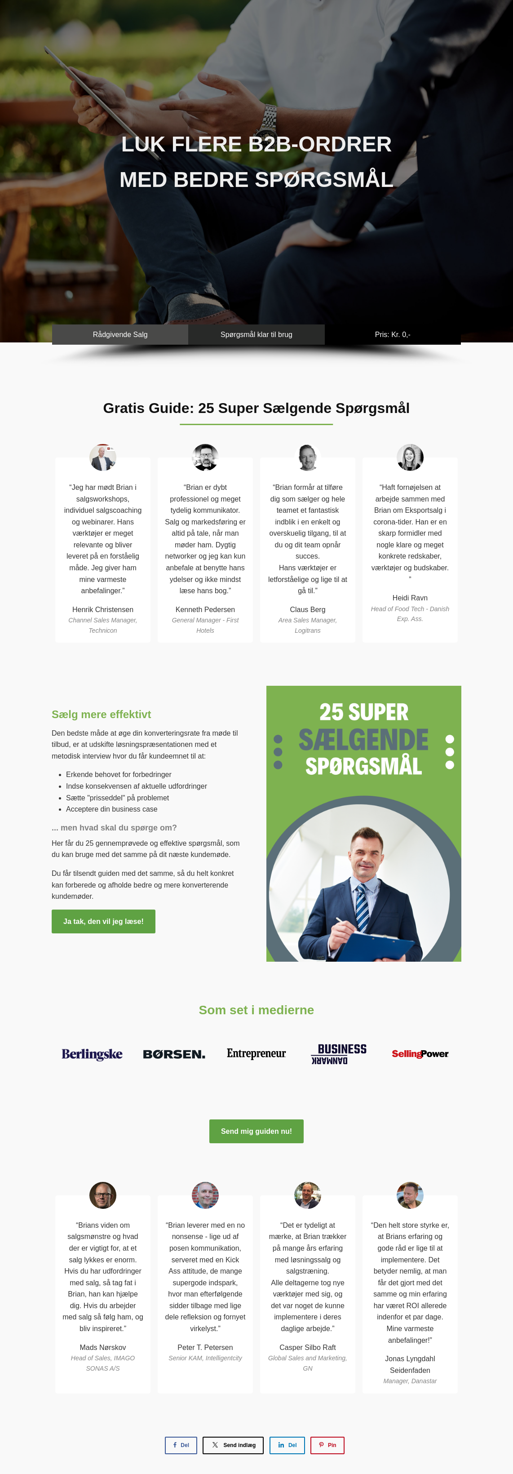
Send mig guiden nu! (256, 1131)
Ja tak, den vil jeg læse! (103, 921)
